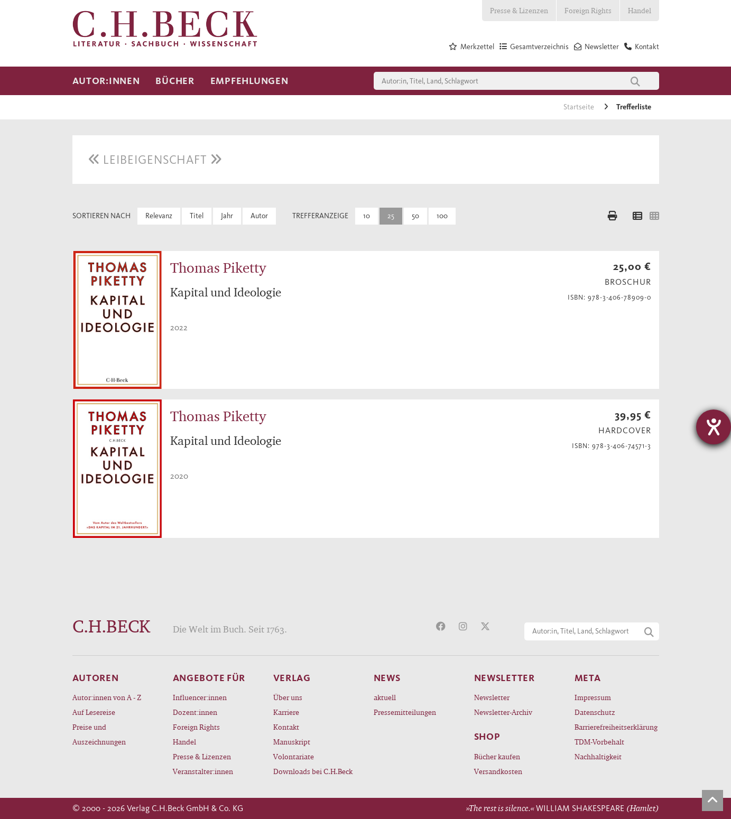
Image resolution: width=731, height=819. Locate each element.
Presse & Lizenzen (519, 10)
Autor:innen (106, 81)
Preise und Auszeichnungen (99, 734)
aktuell (385, 697)
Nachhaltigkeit (598, 756)
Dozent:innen (195, 712)
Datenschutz (595, 712)
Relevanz (158, 215)
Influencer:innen (200, 697)
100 (442, 215)
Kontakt (286, 726)
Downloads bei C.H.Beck (313, 771)
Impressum (593, 697)
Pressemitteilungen (405, 712)
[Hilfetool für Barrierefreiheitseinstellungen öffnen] (713, 427)
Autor (259, 215)
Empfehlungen (249, 81)
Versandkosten (498, 771)
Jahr (227, 215)
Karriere (286, 712)
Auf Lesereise (93, 712)
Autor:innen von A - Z (106, 697)
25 (390, 215)
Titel (196, 215)
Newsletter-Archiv (503, 712)
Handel (639, 10)
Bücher (174, 81)
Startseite (579, 107)
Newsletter (492, 697)
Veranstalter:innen (203, 771)
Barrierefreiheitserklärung (616, 726)
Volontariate (293, 756)
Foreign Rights (588, 10)
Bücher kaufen (497, 756)
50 (415, 215)
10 (366, 215)
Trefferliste (633, 107)
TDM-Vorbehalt (599, 741)
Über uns (287, 697)
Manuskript (291, 741)
